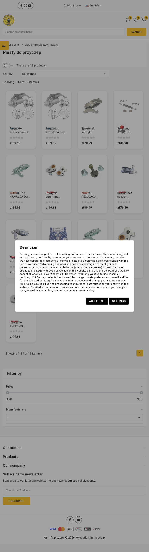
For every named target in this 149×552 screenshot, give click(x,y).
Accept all (97, 301)
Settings (119, 301)
